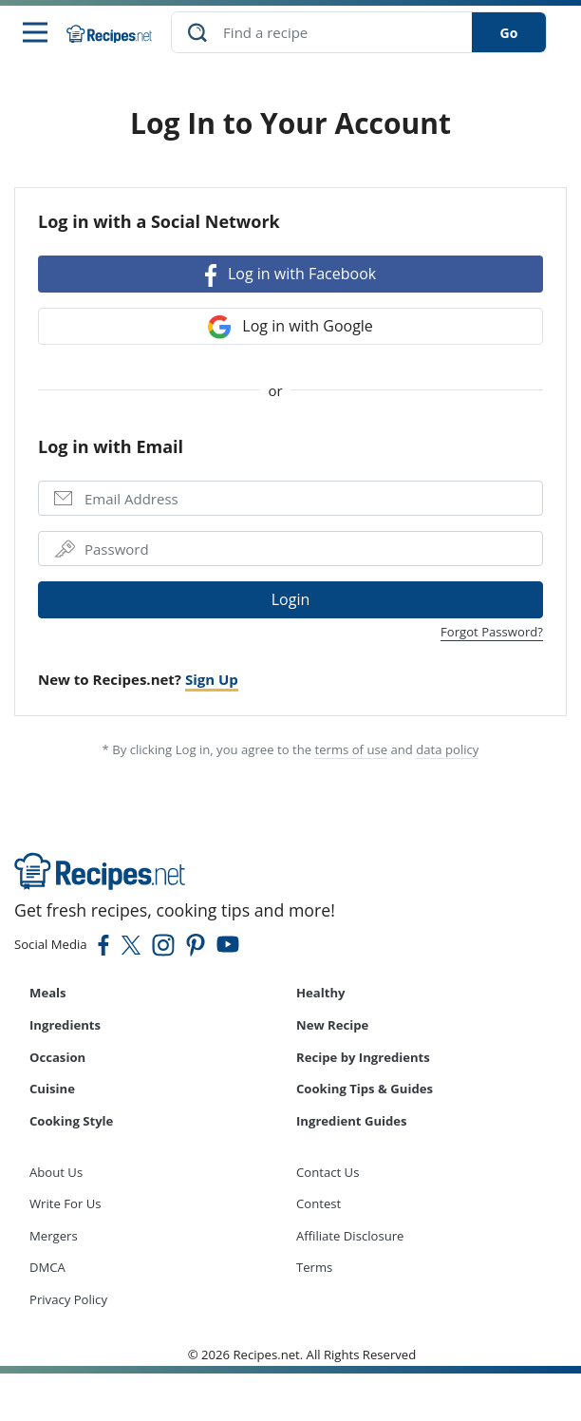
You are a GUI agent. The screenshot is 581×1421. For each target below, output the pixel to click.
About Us (56, 1172)
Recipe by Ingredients (363, 1057)
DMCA (47, 1267)
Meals (47, 992)
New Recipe (332, 1024)
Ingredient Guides (351, 1120)
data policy (447, 749)
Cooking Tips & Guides (364, 1088)
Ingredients (65, 1024)
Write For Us (65, 1203)
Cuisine (52, 1088)
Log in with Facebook (290, 275)
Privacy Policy (68, 1299)
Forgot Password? (491, 631)
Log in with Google (290, 327)
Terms (314, 1267)
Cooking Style (71, 1120)
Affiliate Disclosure (349, 1235)
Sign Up (211, 679)
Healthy (321, 992)
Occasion (57, 1057)
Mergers (53, 1235)
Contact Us (327, 1172)
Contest (318, 1203)
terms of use (350, 749)
